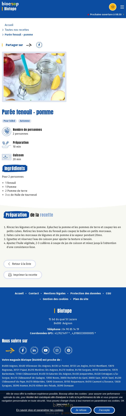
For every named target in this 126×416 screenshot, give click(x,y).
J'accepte (104, 410)
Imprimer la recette (22, 275)
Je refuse (81, 410)
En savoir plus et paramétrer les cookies (39, 410)
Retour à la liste (19, 264)
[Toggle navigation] (122, 8)
